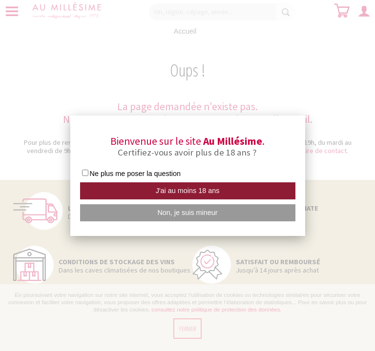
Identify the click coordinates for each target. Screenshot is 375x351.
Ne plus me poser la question (135, 173)
